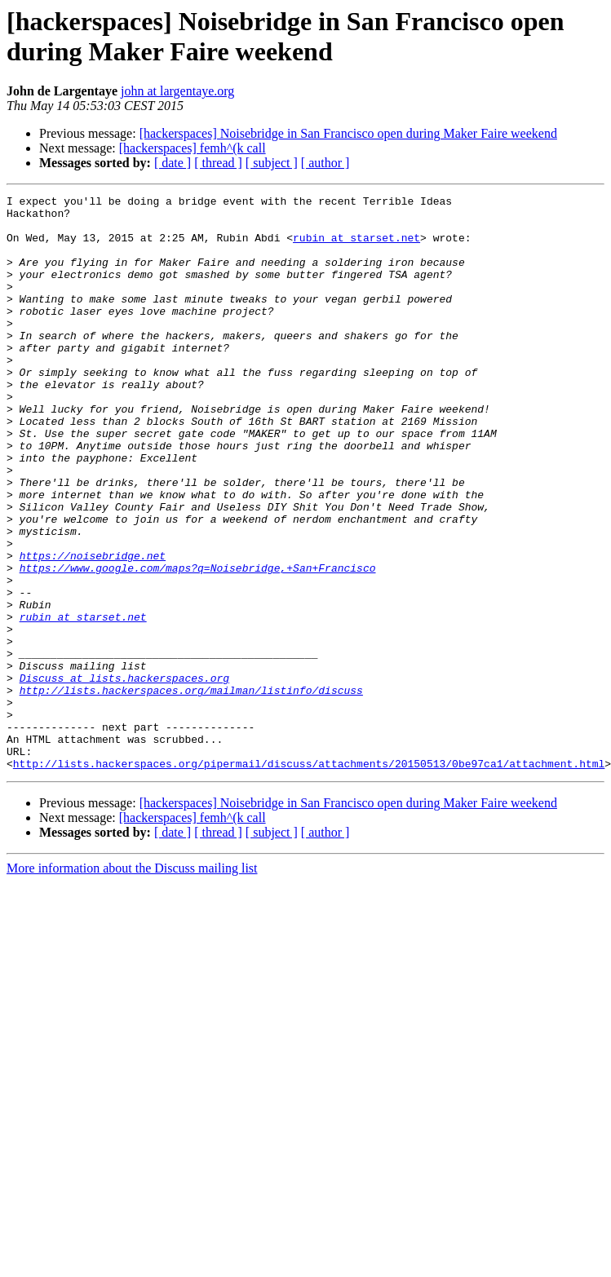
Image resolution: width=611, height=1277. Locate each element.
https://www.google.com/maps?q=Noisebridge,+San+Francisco (198, 643)
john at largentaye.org (177, 91)
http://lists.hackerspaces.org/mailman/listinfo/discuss (191, 790)
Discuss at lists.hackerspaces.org (124, 775)
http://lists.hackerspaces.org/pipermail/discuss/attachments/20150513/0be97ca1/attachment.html (308, 878)
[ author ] (325, 163)
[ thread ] (218, 163)
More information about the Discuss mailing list (132, 983)
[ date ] (172, 163)
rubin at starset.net (356, 247)
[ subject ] (272, 163)
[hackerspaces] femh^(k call (192, 148)
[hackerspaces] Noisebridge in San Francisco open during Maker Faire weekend (348, 133)
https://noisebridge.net (93, 628)
